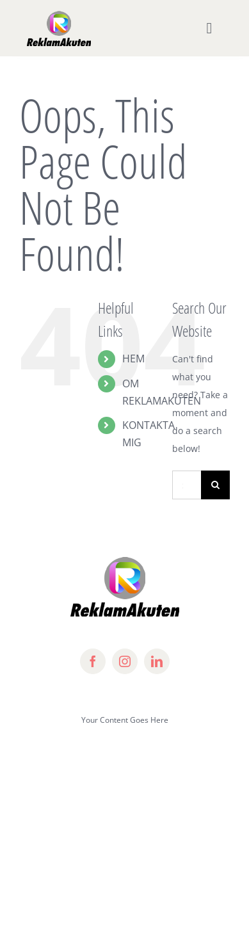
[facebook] (93, 661)
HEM (133, 358)
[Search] (215, 485)
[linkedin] (157, 661)
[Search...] (186, 485)
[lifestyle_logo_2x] (59, 14)
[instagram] (125, 661)
